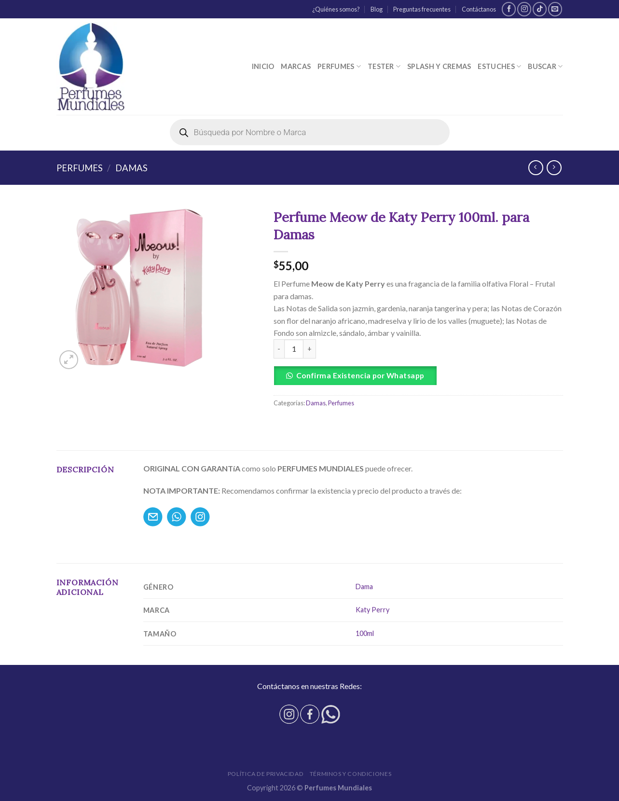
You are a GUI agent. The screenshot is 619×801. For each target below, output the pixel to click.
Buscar (545, 66)
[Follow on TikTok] (540, 9)
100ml (365, 633)
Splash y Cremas (439, 66)
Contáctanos (479, 9)
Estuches (499, 66)
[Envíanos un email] (555, 9)
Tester (384, 66)
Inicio (263, 66)
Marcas (296, 66)
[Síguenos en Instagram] (524, 9)
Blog (377, 9)
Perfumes (339, 66)
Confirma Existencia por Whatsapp (360, 375)
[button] (418, 375)
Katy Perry (372, 610)
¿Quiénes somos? (336, 9)
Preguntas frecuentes (422, 9)
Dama (364, 586)
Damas (131, 168)
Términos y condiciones (350, 773)
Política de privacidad (265, 773)
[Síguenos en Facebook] (509, 9)
